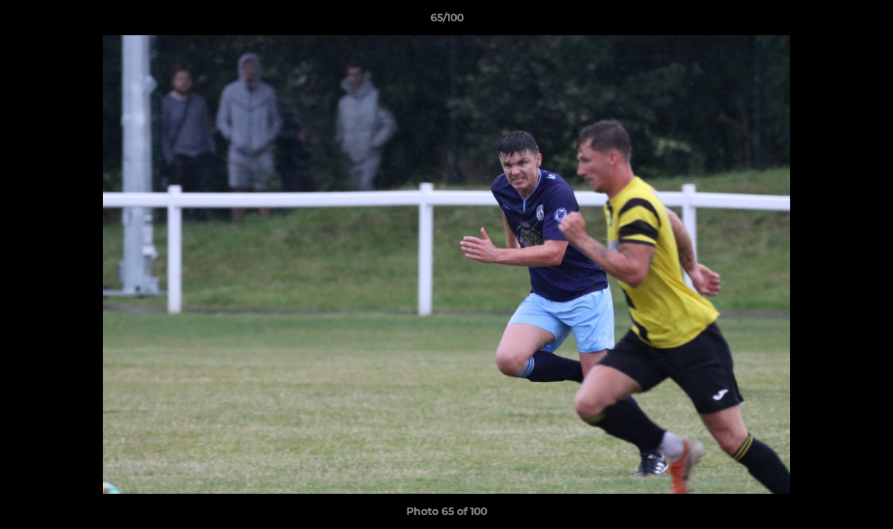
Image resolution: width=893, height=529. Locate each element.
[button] (866, 21)
